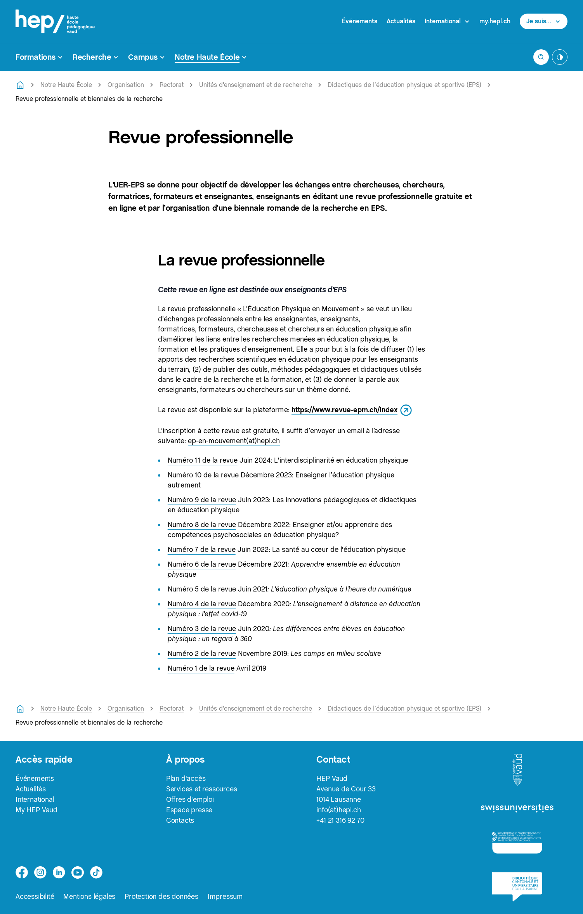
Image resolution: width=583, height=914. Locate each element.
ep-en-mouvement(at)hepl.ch (234, 441)
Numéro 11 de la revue (203, 460)
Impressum (225, 896)
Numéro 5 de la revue (202, 589)
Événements (359, 21)
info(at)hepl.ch (338, 810)
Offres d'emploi (190, 799)
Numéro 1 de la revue (201, 668)
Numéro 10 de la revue (203, 475)
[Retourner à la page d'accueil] (20, 85)
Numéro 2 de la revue (202, 653)
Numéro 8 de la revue (202, 524)
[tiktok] (96, 872)
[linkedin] (59, 872)
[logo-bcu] (517, 887)
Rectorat (172, 84)
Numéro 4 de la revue (202, 604)
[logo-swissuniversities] (517, 808)
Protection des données (161, 896)
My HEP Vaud (36, 810)
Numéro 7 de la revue (202, 549)
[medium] (77, 872)
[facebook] (22, 872)
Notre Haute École (66, 84)
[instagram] (40, 872)
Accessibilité (35, 896)
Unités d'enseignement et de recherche (255, 84)
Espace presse (189, 810)
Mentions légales (89, 896)
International (35, 799)
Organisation (126, 84)
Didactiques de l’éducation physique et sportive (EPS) (404, 84)
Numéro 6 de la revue (202, 564)
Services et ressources (201, 789)
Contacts (180, 820)
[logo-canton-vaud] (517, 770)
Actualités (401, 21)
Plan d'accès (186, 778)
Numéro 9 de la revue (202, 500)
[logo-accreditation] (517, 842)
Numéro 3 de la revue (202, 628)
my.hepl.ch (494, 21)
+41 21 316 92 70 (340, 820)
